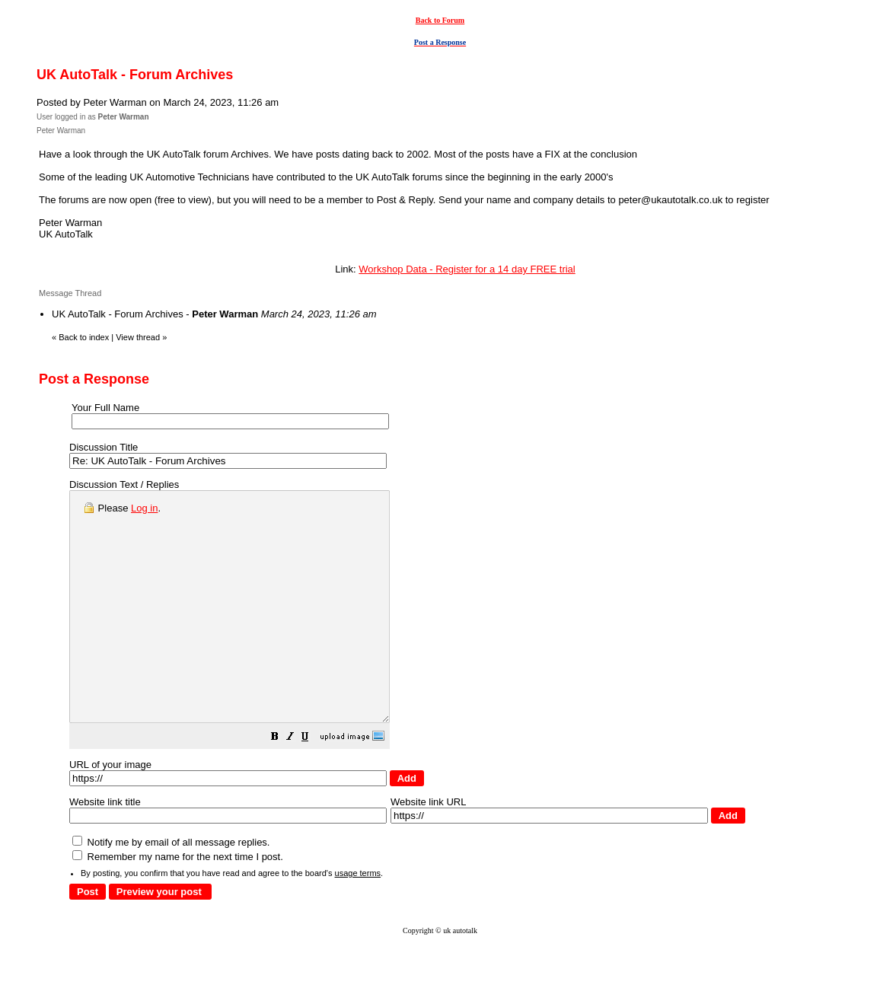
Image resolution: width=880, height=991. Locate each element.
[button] (313, 784)
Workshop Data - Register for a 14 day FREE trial (467, 269)
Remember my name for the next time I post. (177, 902)
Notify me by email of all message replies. (170, 888)
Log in (144, 508)
